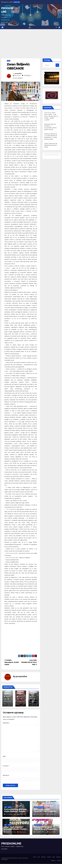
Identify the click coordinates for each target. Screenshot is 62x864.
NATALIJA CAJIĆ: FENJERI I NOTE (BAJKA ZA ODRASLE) (45, 811)
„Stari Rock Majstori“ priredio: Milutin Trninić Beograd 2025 (15, 829)
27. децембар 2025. (11, 814)
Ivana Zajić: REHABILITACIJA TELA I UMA (29, 662)
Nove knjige (40, 807)
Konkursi (43, 857)
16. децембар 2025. (11, 832)
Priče (8, 60)
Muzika (9, 807)
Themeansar (4, 859)
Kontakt (59, 860)
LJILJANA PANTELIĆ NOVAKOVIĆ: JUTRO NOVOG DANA (50, 137)
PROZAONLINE (11, 843)
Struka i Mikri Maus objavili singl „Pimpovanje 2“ (46, 829)
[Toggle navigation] (30, 27)
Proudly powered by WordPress (9, 858)
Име (5, 756)
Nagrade (53, 860)
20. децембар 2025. (40, 814)
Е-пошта (6, 766)
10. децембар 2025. (40, 832)
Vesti (53, 857)
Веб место (6, 775)
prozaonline (18, 73)
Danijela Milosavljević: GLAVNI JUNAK (11, 662)
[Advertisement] (31, 41)
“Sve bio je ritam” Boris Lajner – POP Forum (50, 114)
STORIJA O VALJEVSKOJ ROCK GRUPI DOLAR (50, 127)
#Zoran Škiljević (18, 78)
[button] (56, 27)
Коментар (6, 723)
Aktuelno (58, 857)
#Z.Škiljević (27, 75)
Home (34, 857)
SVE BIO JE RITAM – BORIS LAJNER (51, 118)
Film (39, 857)
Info (5, 807)
